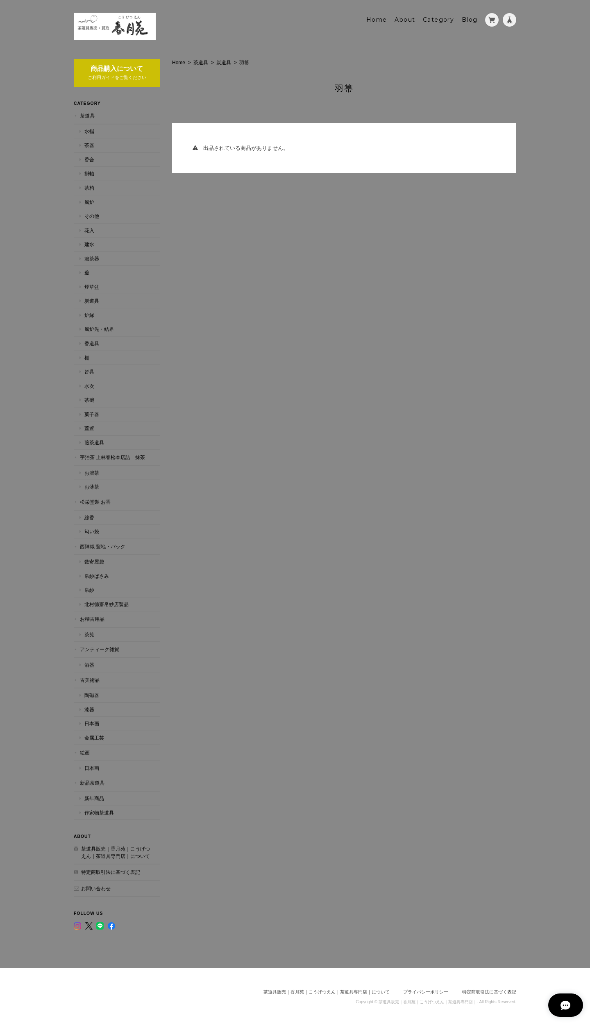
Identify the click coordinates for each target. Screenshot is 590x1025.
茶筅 (89, 634)
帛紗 (89, 589)
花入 (89, 229)
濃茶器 (91, 257)
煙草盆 (91, 286)
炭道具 (223, 62)
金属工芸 (94, 737)
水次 (89, 385)
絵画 (85, 752)
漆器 (89, 708)
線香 (89, 516)
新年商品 (94, 798)
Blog (470, 19)
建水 (89, 244)
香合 (89, 159)
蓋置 (89, 427)
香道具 (91, 343)
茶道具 (200, 62)
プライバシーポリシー (425, 991)
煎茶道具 (94, 441)
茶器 (89, 144)
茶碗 (89, 399)
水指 (89, 130)
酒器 (89, 664)
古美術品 (90, 679)
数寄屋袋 (94, 561)
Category (438, 19)
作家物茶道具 (99, 812)
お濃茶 (91, 472)
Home (376, 19)
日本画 (91, 723)
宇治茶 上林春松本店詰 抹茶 (112, 456)
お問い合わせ (96, 887)
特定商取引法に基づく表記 (110, 871)
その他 (91, 215)
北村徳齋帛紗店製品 (106, 603)
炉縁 (89, 314)
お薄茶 (91, 486)
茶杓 (89, 187)
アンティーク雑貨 (99, 649)
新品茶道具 (92, 782)
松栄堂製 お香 (95, 501)
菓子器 (91, 413)
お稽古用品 (92, 618)
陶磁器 (91, 694)
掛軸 (89, 173)
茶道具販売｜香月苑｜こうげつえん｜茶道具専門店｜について (115, 852)
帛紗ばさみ (96, 575)
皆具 (89, 371)
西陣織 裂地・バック (102, 545)
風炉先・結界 (99, 328)
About (405, 19)
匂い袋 (91, 531)
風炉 (89, 201)
